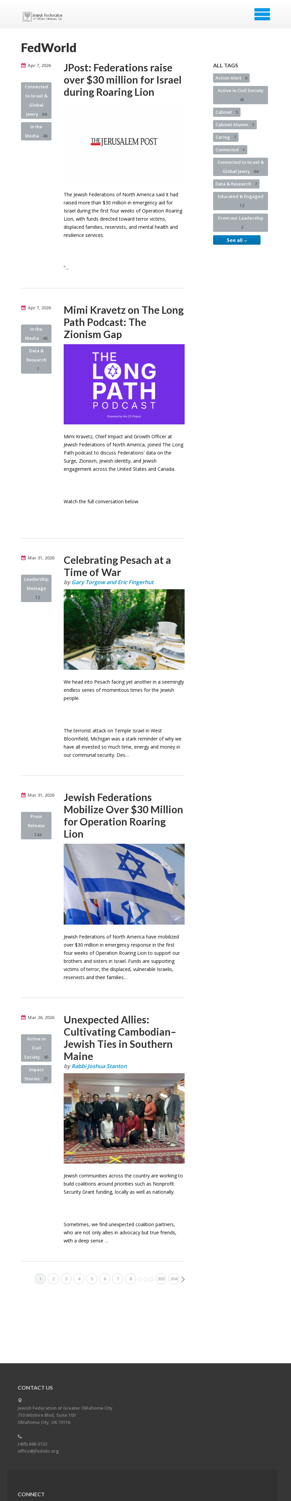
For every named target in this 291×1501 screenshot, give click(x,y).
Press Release (36, 825)
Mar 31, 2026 (41, 558)
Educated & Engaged (241, 200)
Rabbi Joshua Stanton (99, 1066)
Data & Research (36, 360)
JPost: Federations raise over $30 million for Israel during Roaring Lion (123, 79)
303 (161, 1279)
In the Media (36, 131)
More (145, 1279)
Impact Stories (36, 1074)
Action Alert (231, 78)
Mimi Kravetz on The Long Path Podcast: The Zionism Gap (124, 322)
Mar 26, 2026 (41, 1017)
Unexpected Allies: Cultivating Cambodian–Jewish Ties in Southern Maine (120, 1037)
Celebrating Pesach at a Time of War (117, 566)
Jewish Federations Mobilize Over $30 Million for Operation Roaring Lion (123, 815)
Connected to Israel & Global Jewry (36, 100)
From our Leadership (240, 222)
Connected (230, 150)
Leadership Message (36, 588)
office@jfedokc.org (38, 1451)
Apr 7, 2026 (39, 65)
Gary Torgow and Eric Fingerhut (112, 582)
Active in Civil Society (36, 1048)
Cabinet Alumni (234, 125)
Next (183, 1279)
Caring (225, 137)
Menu (262, 14)
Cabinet (226, 112)
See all (237, 240)
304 (174, 1279)
